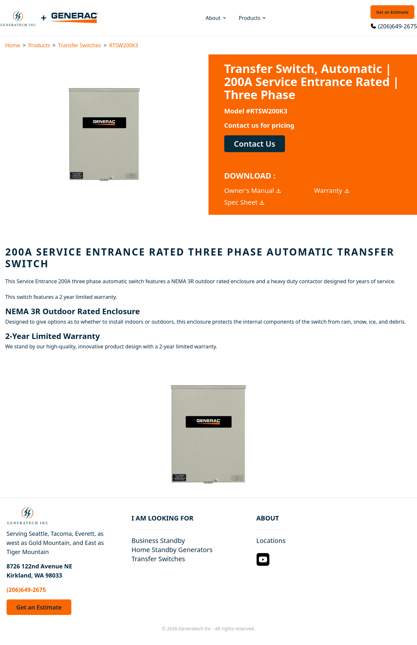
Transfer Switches (79, 45)
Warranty (332, 190)
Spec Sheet (244, 202)
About (216, 18)
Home (12, 45)
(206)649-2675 (397, 26)
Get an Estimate (392, 12)
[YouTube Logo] (262, 559)
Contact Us (254, 143)
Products (253, 18)
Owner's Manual (253, 190)
